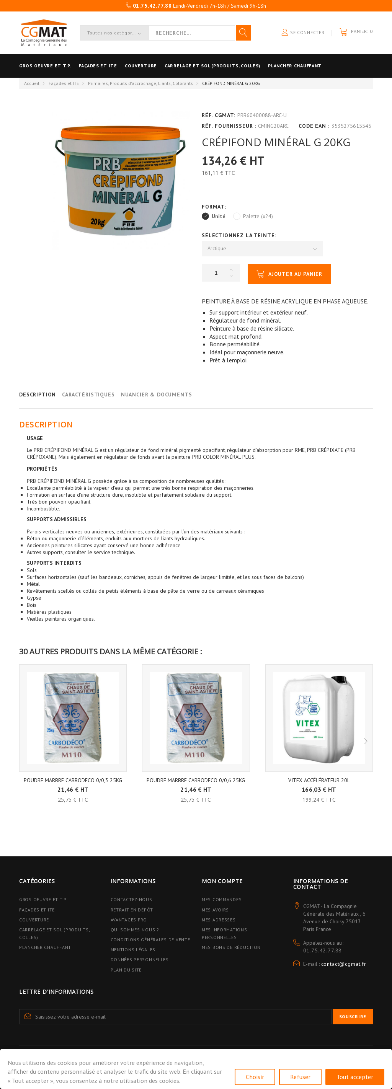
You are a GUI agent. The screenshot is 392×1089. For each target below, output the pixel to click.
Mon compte (222, 881)
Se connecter (302, 32)
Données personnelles (140, 959)
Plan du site (126, 970)
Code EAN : (314, 125)
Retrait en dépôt (132, 910)
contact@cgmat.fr (343, 963)
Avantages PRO (129, 920)
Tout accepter (354, 1077)
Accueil (31, 83)
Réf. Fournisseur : (229, 125)
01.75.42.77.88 (322, 950)
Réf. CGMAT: (218, 115)
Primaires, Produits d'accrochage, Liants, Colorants (140, 83)
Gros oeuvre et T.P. (45, 65)
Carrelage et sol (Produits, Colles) (235, 65)
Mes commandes (222, 899)
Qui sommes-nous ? (135, 929)
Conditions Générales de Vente (150, 939)
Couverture (156, 65)
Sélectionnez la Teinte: (240, 235)
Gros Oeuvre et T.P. (43, 899)
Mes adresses (219, 920)
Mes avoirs (215, 910)
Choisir (255, 1077)
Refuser (300, 1077)
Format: (215, 206)
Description (37, 394)
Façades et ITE (106, 65)
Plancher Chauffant (325, 65)
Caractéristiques (88, 394)
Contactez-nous (131, 899)
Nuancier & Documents (156, 394)
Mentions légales (133, 949)
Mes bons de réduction (231, 947)
